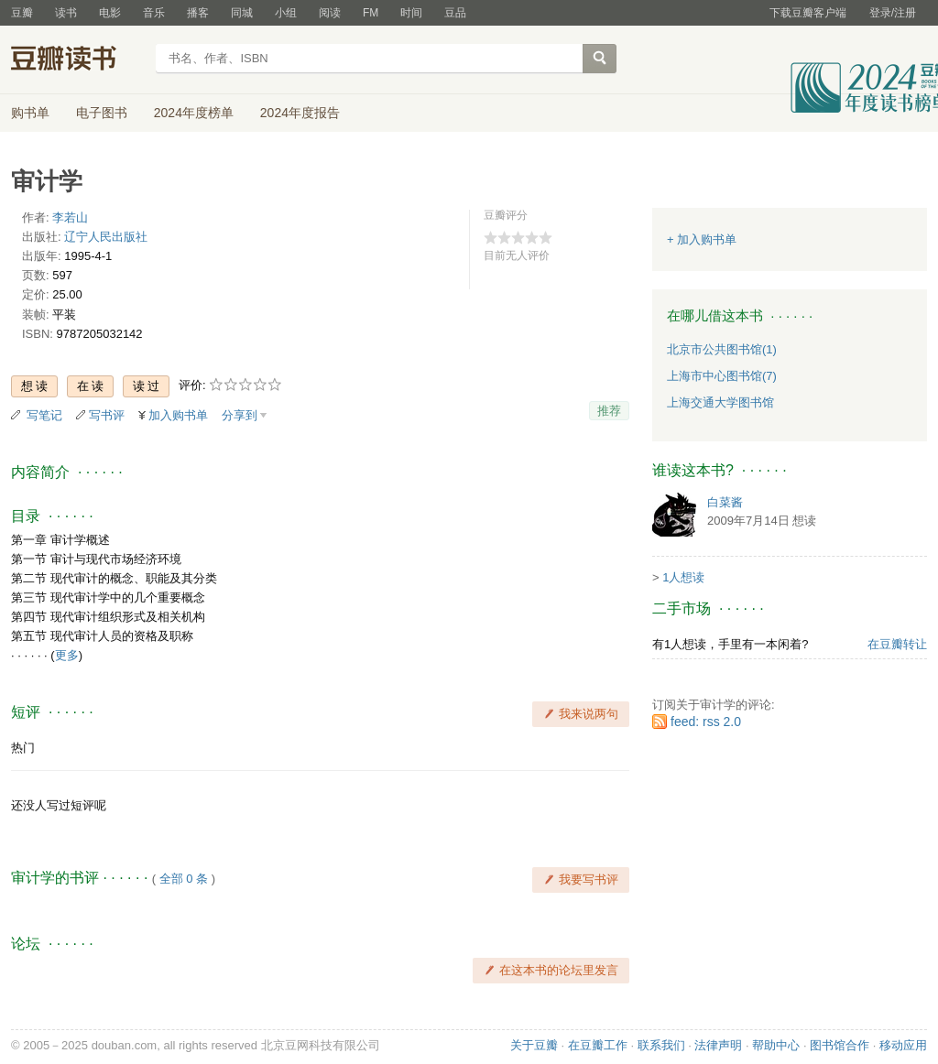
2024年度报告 (300, 112)
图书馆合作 (839, 1045)
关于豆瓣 (534, 1045)
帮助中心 (776, 1045)
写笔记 (44, 415)
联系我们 (661, 1045)
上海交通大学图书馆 (720, 402)
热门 (23, 748)
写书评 (107, 415)
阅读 (330, 12)
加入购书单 (178, 415)
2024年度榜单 (194, 112)
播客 (198, 12)
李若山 (70, 217)
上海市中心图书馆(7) (722, 376)
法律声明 (718, 1045)
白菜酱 (725, 502)
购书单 (30, 112)
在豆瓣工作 (597, 1045)
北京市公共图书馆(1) (722, 349)
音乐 (154, 12)
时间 (411, 12)
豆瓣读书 (77, 60)
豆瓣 (22, 12)
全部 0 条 (183, 878)
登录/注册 (892, 12)
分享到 (239, 415)
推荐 (609, 411)
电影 (110, 12)
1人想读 (683, 577)
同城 (242, 12)
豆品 (455, 12)
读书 (66, 12)
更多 (67, 655)
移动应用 (903, 1045)
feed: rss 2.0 (706, 721)
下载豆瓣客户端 (807, 12)
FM (370, 12)
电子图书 (101, 112)
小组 (286, 12)
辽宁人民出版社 (105, 237)
